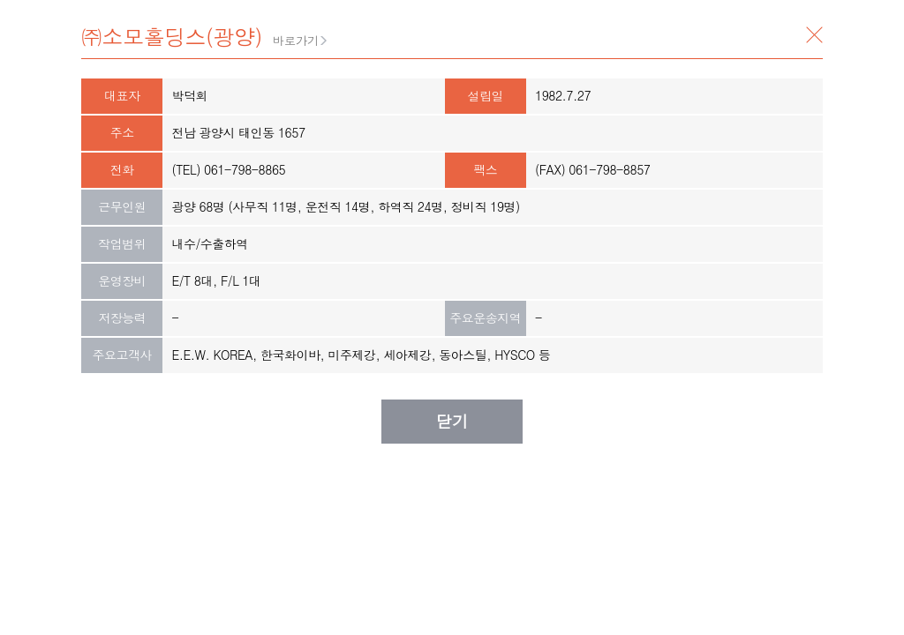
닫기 (814, 34)
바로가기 (296, 40)
